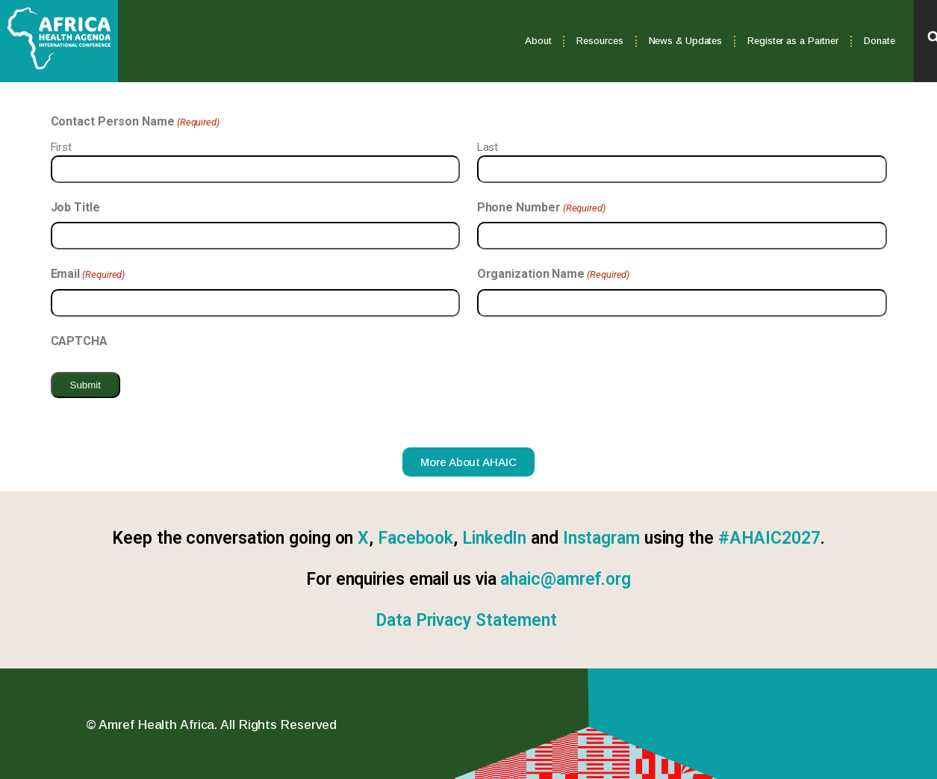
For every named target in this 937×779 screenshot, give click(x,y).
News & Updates (686, 40)
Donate (879, 40)
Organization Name (553, 274)
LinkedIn (494, 538)
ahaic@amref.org (565, 579)
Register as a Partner (792, 40)
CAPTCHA (79, 341)
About (538, 40)
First (61, 147)
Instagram (601, 538)
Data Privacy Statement (466, 620)
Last (488, 147)
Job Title (75, 207)
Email (88, 274)
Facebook (415, 538)
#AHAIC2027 (769, 538)
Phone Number (541, 207)
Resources (599, 40)
